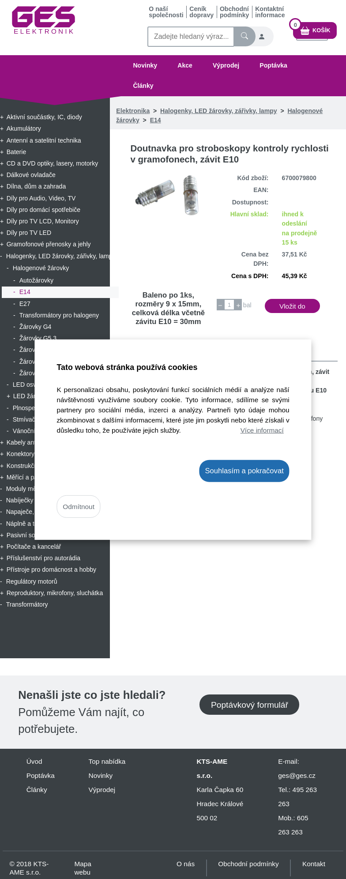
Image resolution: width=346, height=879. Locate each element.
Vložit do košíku (292, 307)
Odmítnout (78, 506)
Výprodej (226, 65)
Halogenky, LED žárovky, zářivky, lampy (218, 110)
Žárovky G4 (35, 326)
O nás (186, 864)
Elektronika (133, 110)
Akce (184, 65)
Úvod (34, 761)
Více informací (262, 430)
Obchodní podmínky (234, 12)
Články (143, 85)
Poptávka (273, 65)
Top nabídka (107, 761)
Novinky (145, 65)
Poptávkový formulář (249, 704)
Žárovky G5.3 (38, 338)
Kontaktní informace (270, 12)
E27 (24, 303)
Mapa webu (82, 868)
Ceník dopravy (201, 12)
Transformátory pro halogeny (59, 315)
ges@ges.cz (297, 775)
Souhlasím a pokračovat (244, 470)
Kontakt (313, 864)
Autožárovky (36, 280)
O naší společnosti (166, 12)
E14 (24, 291)
